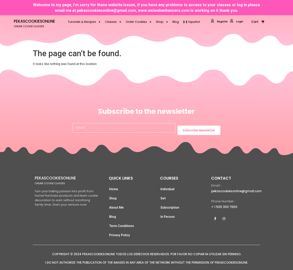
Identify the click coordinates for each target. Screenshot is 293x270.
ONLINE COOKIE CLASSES (29, 26)
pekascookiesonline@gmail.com (106, 10)
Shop (162, 21)
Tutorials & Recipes (84, 21)
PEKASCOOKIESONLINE (34, 21)
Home (113, 189)
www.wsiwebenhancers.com (163, 10)
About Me (116, 207)
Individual (167, 189)
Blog (175, 22)
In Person (167, 217)
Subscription (169, 207)
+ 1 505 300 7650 (224, 207)
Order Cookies (139, 21)
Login (236, 21)
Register (219, 21)
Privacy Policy (119, 235)
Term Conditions (121, 226)
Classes (113, 21)
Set (163, 198)
